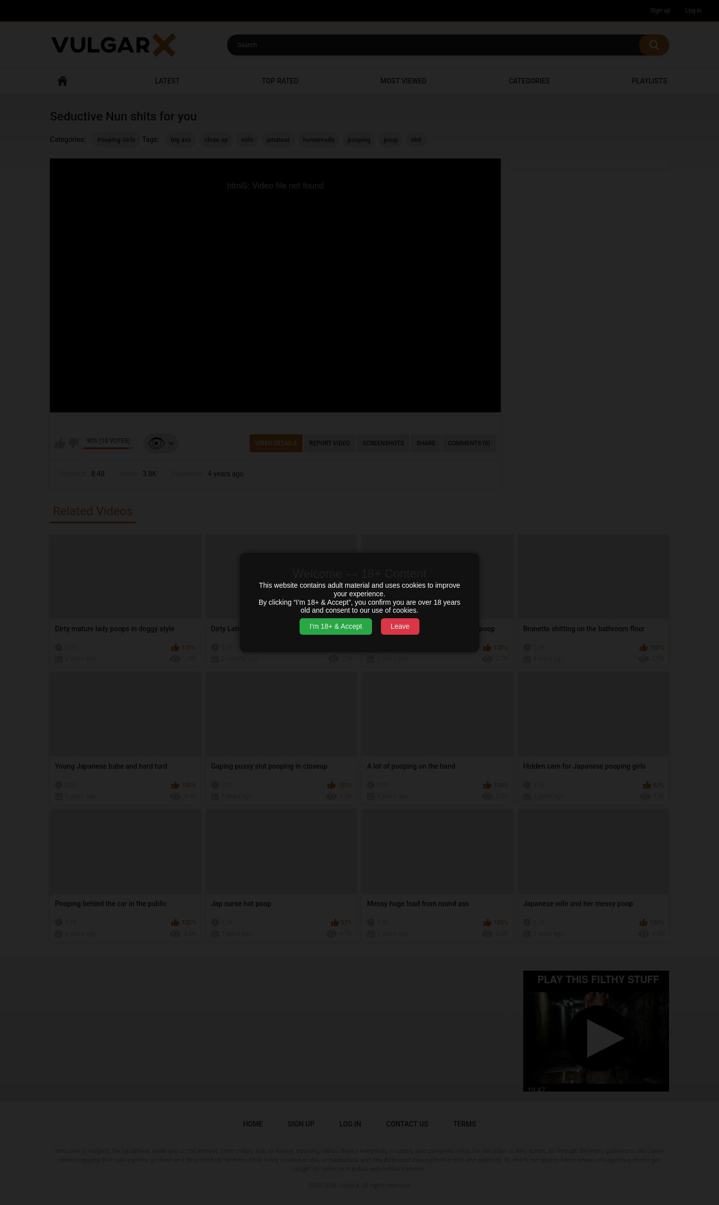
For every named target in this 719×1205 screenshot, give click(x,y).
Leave (399, 626)
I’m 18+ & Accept (336, 626)
